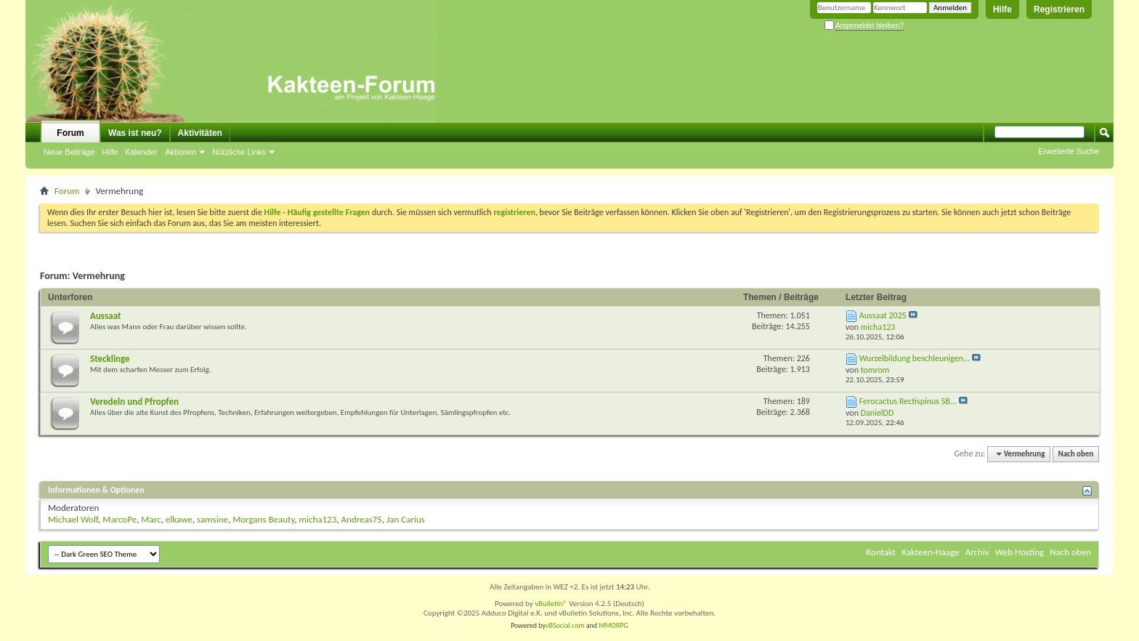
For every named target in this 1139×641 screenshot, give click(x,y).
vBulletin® (551, 603)
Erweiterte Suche (1068, 151)
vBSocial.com (566, 625)
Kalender (141, 152)
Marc (151, 519)
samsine (212, 519)
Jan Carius (405, 519)
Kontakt (881, 552)
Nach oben (1075, 454)
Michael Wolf (73, 519)
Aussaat (105, 315)
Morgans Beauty (263, 519)
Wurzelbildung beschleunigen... (914, 358)
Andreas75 (361, 519)
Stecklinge (110, 358)
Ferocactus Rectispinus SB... (908, 401)
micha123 (318, 519)
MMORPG (613, 625)
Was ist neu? (135, 133)
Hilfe (1002, 9)
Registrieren (1059, 9)
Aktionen (180, 152)
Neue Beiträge (69, 152)
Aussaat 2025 (883, 315)
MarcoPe (119, 519)
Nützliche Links (239, 152)
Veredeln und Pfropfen (134, 401)
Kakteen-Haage (930, 552)
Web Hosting (1019, 552)
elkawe (179, 519)
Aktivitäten (200, 133)
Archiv (977, 552)
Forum (70, 133)
